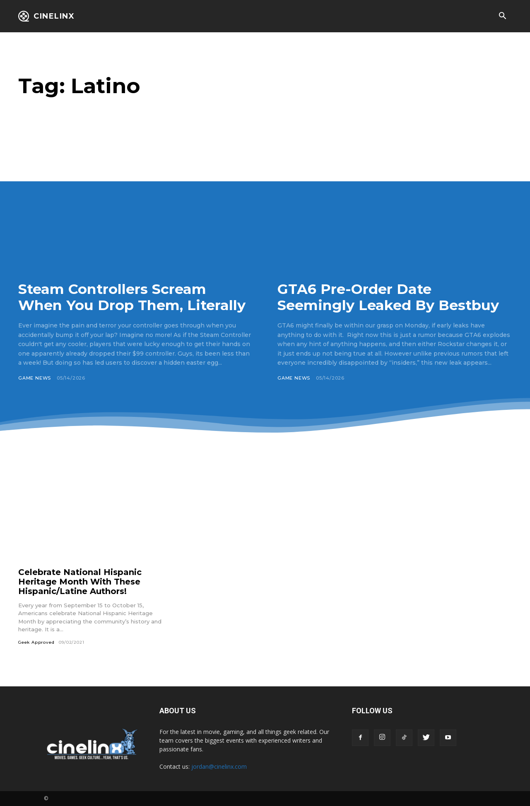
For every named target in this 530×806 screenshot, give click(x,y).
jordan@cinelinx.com (219, 766)
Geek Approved (36, 642)
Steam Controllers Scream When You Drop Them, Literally (132, 297)
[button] (502, 16)
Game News (34, 378)
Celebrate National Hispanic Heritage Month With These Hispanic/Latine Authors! (80, 581)
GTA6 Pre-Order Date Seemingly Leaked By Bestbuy (388, 297)
